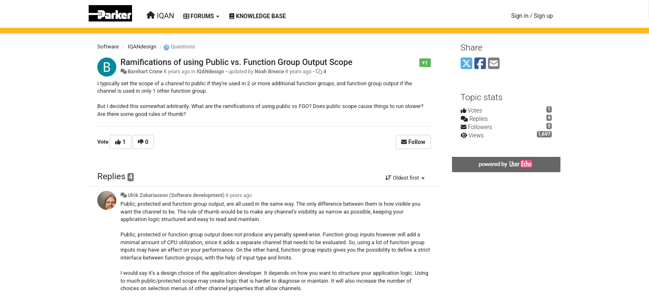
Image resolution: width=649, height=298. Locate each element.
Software (108, 46)
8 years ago (239, 195)
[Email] (494, 64)
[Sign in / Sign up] (532, 16)
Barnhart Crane (144, 71)
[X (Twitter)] (466, 64)
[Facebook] (480, 64)
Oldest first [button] (405, 178)
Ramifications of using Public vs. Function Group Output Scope (236, 62)
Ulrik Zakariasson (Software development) (175, 195)
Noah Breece (269, 71)
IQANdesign (142, 46)
